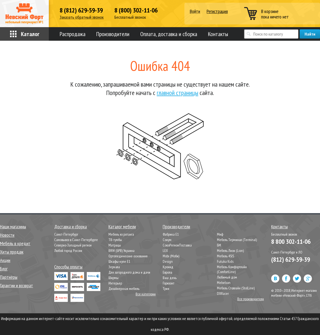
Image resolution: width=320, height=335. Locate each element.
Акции (5, 260)
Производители (112, 34)
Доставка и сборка (70, 226)
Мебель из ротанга (121, 234)
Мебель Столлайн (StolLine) (236, 288)
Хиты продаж (11, 252)
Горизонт (168, 283)
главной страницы (177, 93)
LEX (165, 250)
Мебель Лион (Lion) (230, 250)
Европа (167, 272)
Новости (7, 235)
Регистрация (217, 11)
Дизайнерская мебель (123, 288)
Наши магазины (13, 226)
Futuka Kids (225, 261)
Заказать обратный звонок (82, 17)
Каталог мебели (122, 226)
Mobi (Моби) (171, 256)
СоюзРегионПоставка (177, 245)
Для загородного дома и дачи (129, 272)
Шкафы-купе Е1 (119, 261)
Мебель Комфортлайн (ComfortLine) (232, 269)
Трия (166, 288)
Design (168, 261)
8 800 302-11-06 (291, 241)
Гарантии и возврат (16, 285)
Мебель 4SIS (225, 256)
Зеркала (114, 266)
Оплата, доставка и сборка (168, 34)
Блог (4, 269)
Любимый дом (227, 277)
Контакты (218, 34)
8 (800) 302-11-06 (136, 10)
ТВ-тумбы (115, 239)
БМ (219, 245)
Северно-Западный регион (73, 245)
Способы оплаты (68, 267)
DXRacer (223, 293)
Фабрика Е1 (171, 234)
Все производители (250, 298)
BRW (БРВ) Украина (121, 250)
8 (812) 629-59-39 (81, 10)
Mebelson (224, 282)
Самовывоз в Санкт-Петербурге (76, 239)
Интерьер (115, 283)
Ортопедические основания (128, 256)
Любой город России (68, 250)
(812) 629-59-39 (290, 259)
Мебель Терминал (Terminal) (237, 239)
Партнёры (8, 277)
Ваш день (170, 277)
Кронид (168, 266)
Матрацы (114, 245)
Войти (195, 12)
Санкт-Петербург (66, 234)
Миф (220, 234)
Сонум (167, 239)
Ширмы (113, 277)
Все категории (146, 294)
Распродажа (72, 34)
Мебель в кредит (15, 243)
